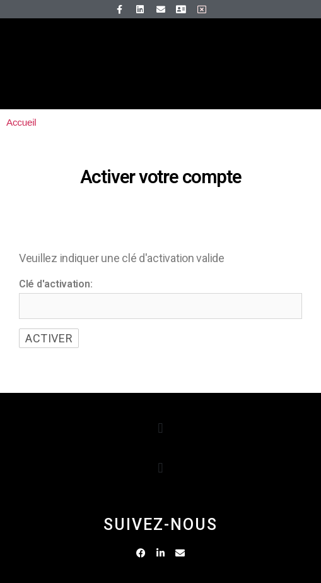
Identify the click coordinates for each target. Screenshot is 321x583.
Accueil (21, 122)
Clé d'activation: (55, 284)
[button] (160, 428)
